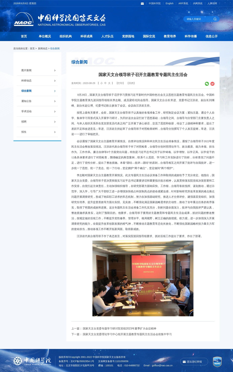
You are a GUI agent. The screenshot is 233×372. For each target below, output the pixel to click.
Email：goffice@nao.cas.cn (158, 365)
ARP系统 (183, 3)
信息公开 (212, 36)
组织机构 (66, 36)
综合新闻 (55, 48)
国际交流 (149, 36)
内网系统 (198, 3)
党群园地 (128, 36)
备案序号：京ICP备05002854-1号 (76, 361)
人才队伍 (107, 36)
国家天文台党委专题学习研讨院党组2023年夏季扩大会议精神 (119, 328)
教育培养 (170, 36)
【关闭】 (131, 83)
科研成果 (86, 36)
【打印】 (120, 83)
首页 (24, 36)
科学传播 (191, 36)
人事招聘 (212, 3)
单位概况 (45, 36)
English (169, 3)
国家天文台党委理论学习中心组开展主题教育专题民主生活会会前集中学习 (127, 334)
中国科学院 (155, 3)
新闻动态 (42, 48)
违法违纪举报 (194, 361)
